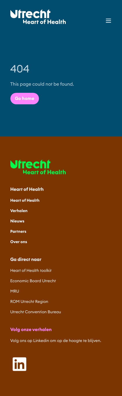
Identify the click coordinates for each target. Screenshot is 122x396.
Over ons (18, 241)
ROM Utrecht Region (29, 301)
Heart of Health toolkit (31, 270)
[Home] (38, 16)
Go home (24, 98)
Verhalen (19, 210)
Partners (18, 231)
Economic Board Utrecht (33, 280)
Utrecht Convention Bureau (35, 311)
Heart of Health (25, 200)
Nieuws (17, 221)
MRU (14, 291)
